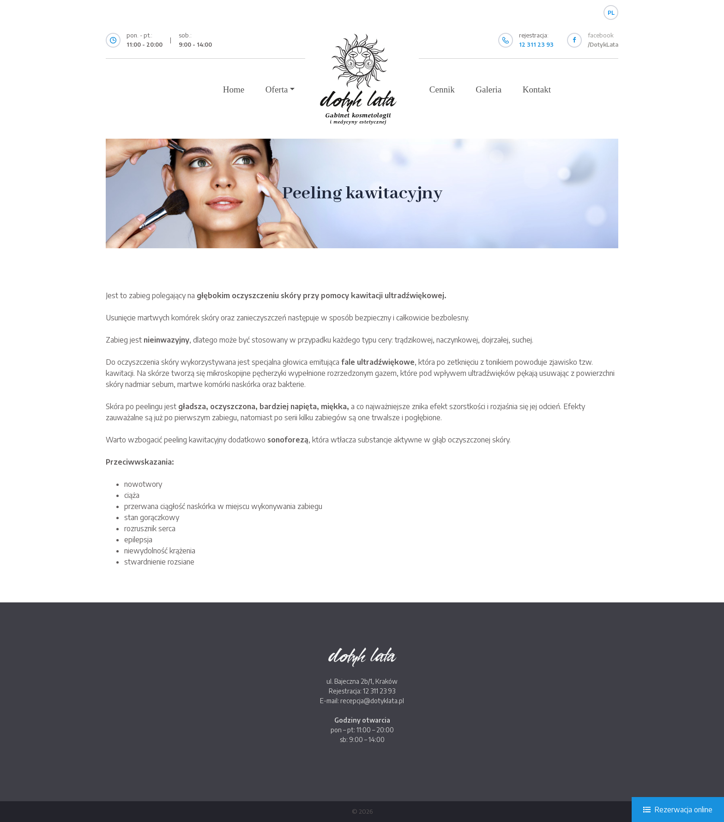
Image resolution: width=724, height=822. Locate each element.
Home (233, 89)
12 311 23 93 (379, 691)
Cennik (442, 89)
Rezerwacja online (677, 809)
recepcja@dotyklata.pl (372, 701)
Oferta (276, 89)
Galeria (488, 89)
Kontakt (537, 89)
